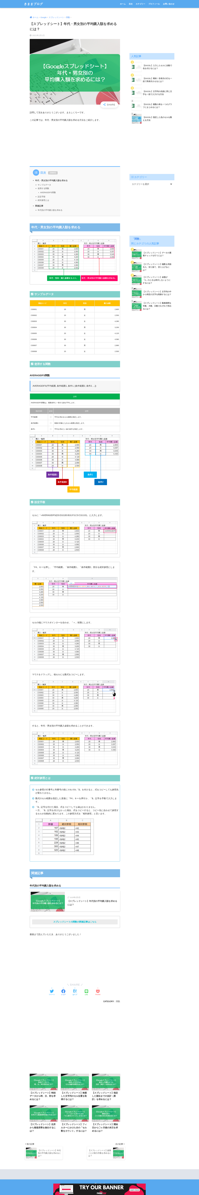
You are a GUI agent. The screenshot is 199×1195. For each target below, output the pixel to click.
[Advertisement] (75, 143)
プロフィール (154, 4)
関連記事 (39, 206)
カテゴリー (140, 4)
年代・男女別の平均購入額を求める (51, 180)
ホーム (123, 4)
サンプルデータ (44, 185)
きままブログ (33, 4)
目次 (131, 4)
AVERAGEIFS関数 (48, 192)
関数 (118, 1001)
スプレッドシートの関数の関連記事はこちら (74, 922)
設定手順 (41, 197)
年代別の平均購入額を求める (50, 210)
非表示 (53, 173)
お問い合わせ (168, 4)
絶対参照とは (43, 200)
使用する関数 (43, 188)
